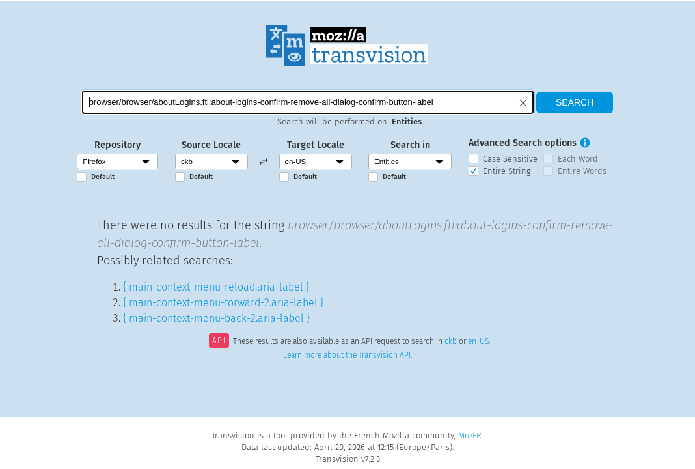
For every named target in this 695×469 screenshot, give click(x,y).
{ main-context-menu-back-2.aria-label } (216, 318)
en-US (478, 342)
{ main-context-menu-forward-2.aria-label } (223, 302)
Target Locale (315, 144)
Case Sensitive (510, 158)
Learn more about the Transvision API (347, 355)
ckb (450, 342)
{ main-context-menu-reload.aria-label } (216, 287)
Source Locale (211, 144)
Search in (410, 144)
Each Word (578, 158)
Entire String (507, 171)
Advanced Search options (523, 143)
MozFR (470, 435)
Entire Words (582, 171)
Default (103, 177)
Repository (117, 144)
